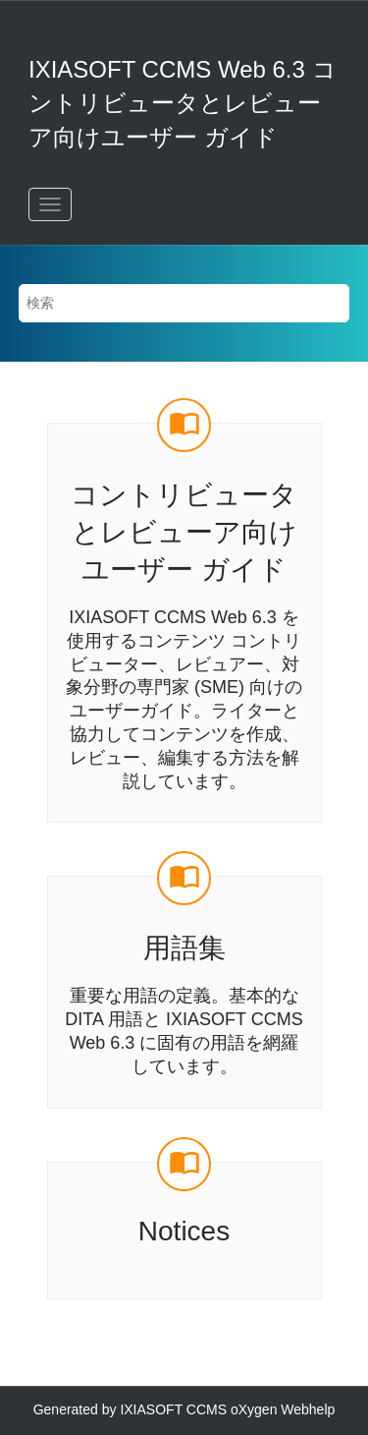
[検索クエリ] (184, 303)
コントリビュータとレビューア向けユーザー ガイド (184, 532)
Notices (184, 1231)
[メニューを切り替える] (50, 204)
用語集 (184, 948)
